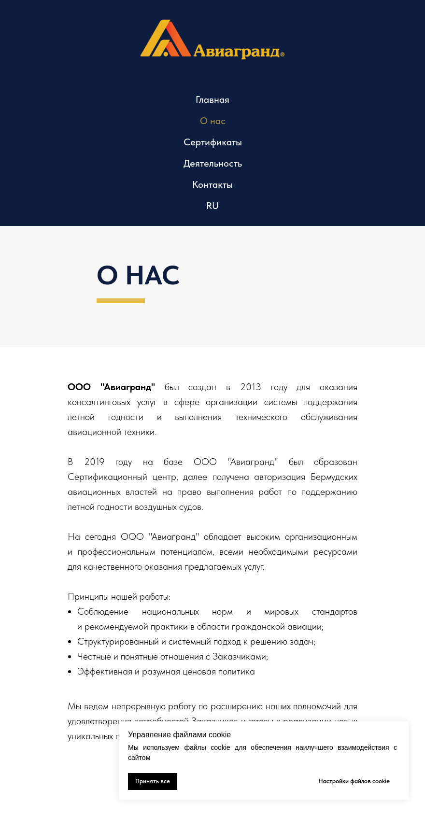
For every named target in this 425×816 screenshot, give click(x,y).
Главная (212, 99)
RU (212, 205)
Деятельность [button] (213, 163)
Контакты (212, 184)
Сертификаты (213, 142)
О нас (213, 121)
